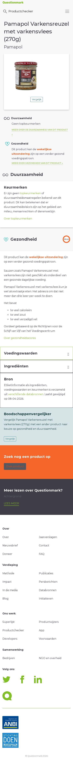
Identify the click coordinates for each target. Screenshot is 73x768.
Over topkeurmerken (18, 218)
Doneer (7, 553)
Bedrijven (8, 658)
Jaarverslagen (48, 537)
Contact (44, 545)
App (41, 630)
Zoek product (15, 466)
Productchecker (18, 11)
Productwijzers (49, 621)
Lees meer (11, 503)
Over (5, 537)
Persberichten (48, 581)
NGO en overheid (50, 658)
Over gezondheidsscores (20, 338)
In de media (10, 590)
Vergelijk (36, 99)
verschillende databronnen (25, 394)
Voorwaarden (47, 638)
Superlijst (8, 621)
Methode (8, 573)
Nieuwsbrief (10, 545)
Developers (9, 638)
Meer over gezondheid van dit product (36, 163)
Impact (7, 581)
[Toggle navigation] (67, 11)
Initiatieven (46, 598)
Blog (5, 598)
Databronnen (47, 590)
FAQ (41, 553)
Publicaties (46, 573)
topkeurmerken (30, 193)
